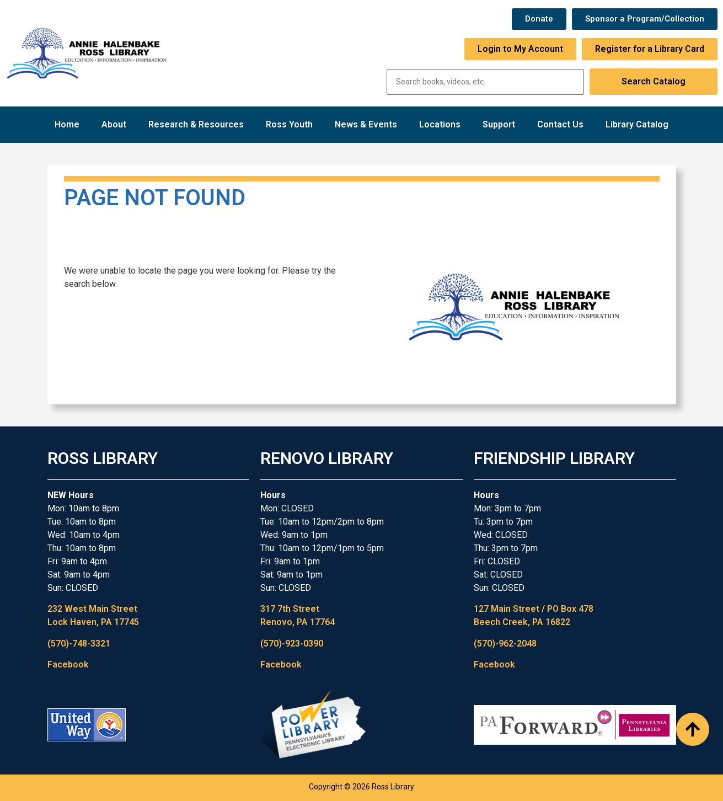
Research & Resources (196, 124)
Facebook (68, 664)
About (113, 124)
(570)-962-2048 (505, 643)
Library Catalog (637, 124)
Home (67, 124)
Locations (439, 124)
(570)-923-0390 (291, 643)
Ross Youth (289, 124)
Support (499, 124)
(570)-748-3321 (78, 643)
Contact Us (560, 124)
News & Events (366, 124)
